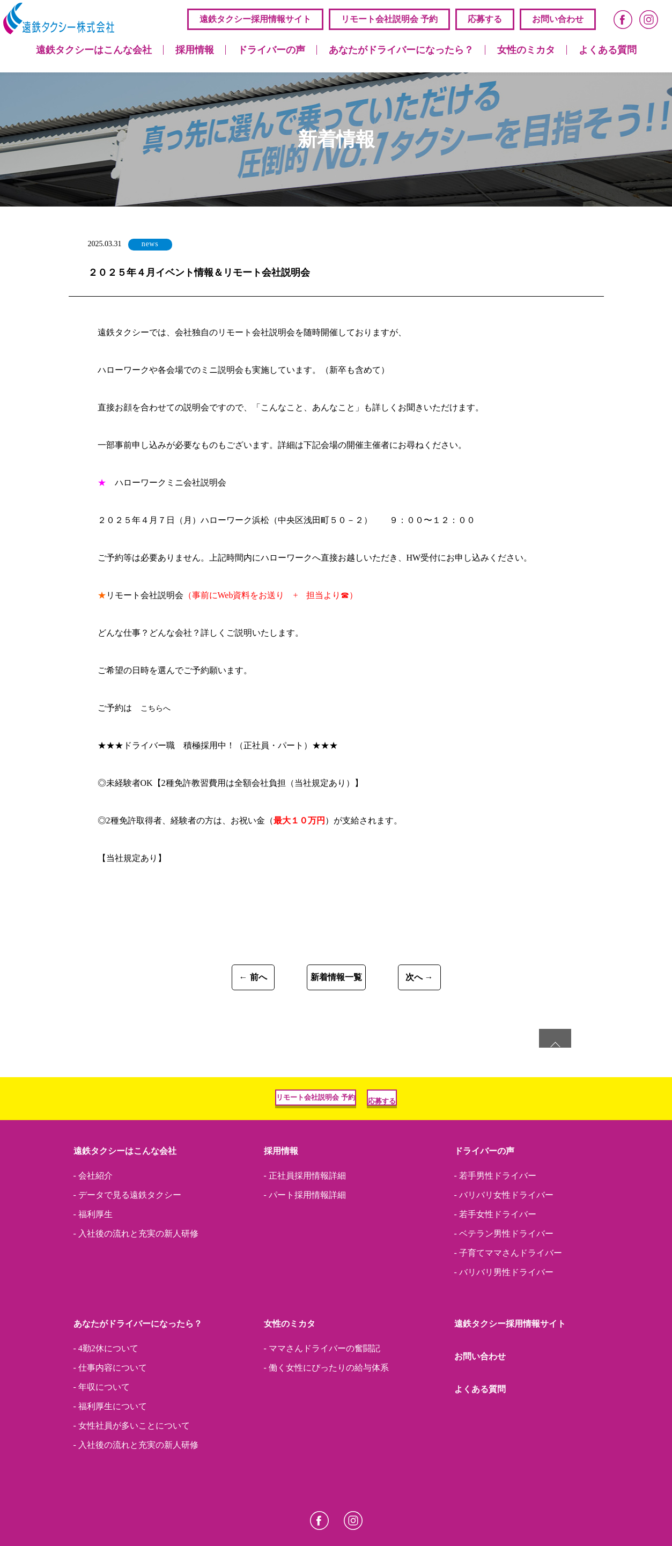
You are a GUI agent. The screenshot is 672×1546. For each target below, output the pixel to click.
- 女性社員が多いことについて (131, 1468)
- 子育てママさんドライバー (508, 1296)
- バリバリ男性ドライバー (503, 1315)
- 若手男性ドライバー (495, 1218)
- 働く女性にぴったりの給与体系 (326, 1411)
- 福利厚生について (110, 1449)
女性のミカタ (526, 50)
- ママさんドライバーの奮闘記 (322, 1391)
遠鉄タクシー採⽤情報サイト (255, 19)
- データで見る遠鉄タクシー (127, 1238)
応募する (485, 19)
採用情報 (194, 50)
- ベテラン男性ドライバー (503, 1276)
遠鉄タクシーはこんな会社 (94, 50)
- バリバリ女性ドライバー (503, 1238)
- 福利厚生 (93, 1257)
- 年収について (101, 1430)
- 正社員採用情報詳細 (305, 1218)
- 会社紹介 (93, 1218)
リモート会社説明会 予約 (389, 19)
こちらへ (158, 707)
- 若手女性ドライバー (495, 1257)
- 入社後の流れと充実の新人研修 (135, 1276)
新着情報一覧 (336, 980)
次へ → (486, 980)
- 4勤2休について (105, 1391)
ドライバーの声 (271, 50)
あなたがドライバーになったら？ (401, 50)
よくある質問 (608, 50)
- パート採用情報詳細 (305, 1238)
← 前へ (186, 980)
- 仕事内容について (110, 1411)
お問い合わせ (558, 19)
